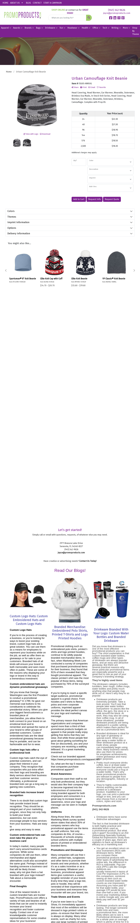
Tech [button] (104, 28)
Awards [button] (16, 28)
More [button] (125, 28)
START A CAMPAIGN (52, 3)
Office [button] (95, 28)
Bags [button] (38, 28)
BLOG (28, 3)
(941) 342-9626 (116, 10)
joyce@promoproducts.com (116, 13)
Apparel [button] (5, 28)
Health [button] (85, 28)
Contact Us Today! (87, 347)
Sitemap (84, 867)
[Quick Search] (67, 18)
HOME (5, 3)
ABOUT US (15, 3)
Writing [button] (114, 28)
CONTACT (37, 3)
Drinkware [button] (50, 28)
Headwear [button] (72, 28)
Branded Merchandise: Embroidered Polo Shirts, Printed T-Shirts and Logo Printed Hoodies (70, 418)
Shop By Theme (135, 31)
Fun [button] (61, 28)
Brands (28, 28)
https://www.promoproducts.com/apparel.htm (75, 545)
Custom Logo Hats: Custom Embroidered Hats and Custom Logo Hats (29, 406)
